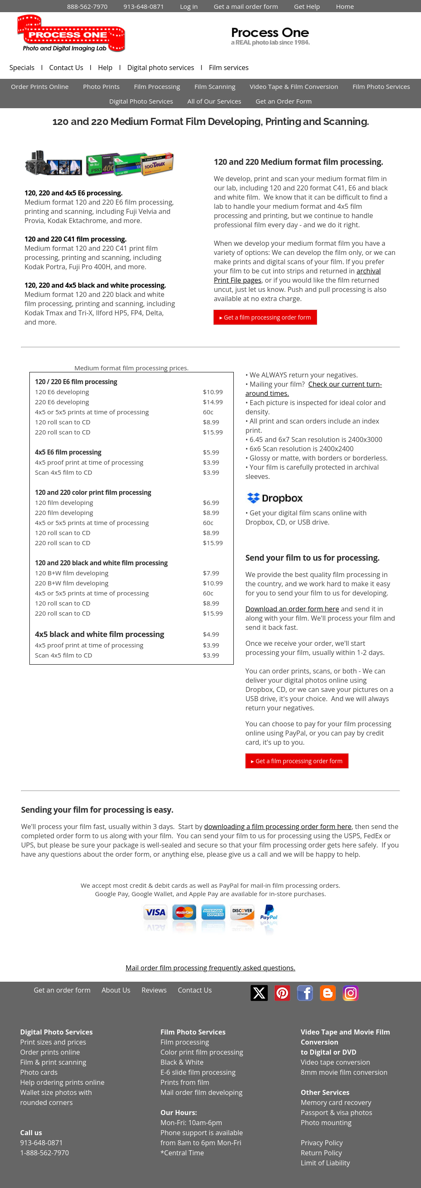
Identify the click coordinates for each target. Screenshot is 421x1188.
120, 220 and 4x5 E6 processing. (73, 193)
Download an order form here (292, 608)
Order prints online (50, 1052)
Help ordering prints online (62, 1082)
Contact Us (67, 67)
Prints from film (184, 1082)
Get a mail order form (246, 6)
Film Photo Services (381, 86)
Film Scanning (214, 86)
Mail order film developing (201, 1092)
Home (345, 6)
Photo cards (39, 1072)
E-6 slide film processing (197, 1072)
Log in (189, 6)
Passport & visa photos (336, 1112)
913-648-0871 (143, 6)
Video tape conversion (335, 1062)
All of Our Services (214, 101)
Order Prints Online (40, 86)
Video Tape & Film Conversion (294, 86)
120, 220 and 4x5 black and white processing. (95, 285)
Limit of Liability (325, 1162)
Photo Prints (101, 86)
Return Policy (321, 1152)
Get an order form (62, 990)
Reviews (154, 990)
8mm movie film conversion (344, 1072)
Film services (229, 67)
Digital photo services (161, 67)
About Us (116, 990)
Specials (22, 67)
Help (106, 67)
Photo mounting (326, 1122)
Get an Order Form (284, 101)
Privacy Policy (322, 1142)
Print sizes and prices (53, 1042)
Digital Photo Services (141, 101)
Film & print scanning (53, 1062)
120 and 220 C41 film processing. (75, 239)
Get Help (307, 6)
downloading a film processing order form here (277, 826)
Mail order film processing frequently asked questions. (210, 967)
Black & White (182, 1062)
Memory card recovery (336, 1102)
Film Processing (157, 86)
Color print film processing (201, 1052)
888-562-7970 (87, 6)
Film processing (184, 1042)
